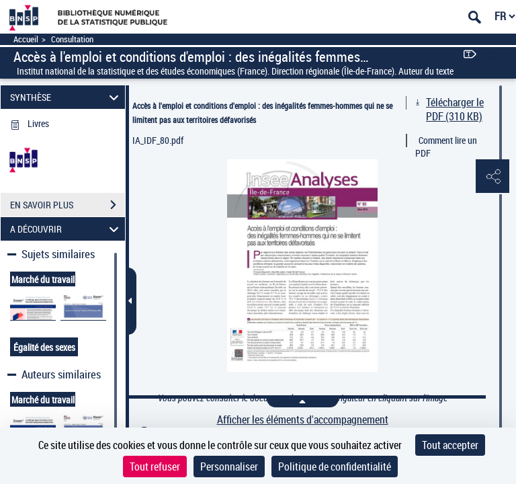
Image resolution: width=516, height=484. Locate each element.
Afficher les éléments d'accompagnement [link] (302, 420)
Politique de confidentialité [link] (334, 466)
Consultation (72, 39)
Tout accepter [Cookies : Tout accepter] (450, 445)
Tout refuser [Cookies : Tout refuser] (155, 466)
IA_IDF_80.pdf (157, 140)
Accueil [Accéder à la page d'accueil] (25, 39)
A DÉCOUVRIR (66, 229)
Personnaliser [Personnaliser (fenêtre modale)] (229, 466)
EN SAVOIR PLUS (67, 205)
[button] (492, 176)
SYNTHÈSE (66, 97)
